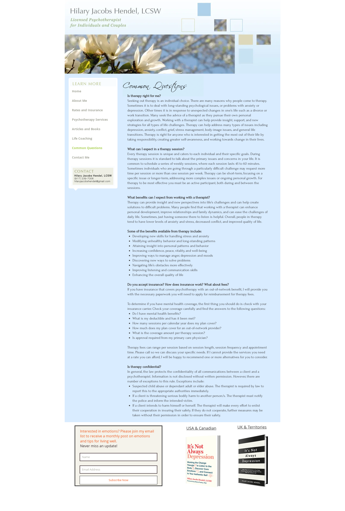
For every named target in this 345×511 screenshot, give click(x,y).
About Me (79, 101)
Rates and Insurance (87, 110)
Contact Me (80, 157)
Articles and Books (86, 129)
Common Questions (87, 148)
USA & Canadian (201, 428)
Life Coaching (82, 138)
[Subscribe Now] (118, 480)
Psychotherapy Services (90, 119)
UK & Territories (252, 427)
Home (76, 91)
